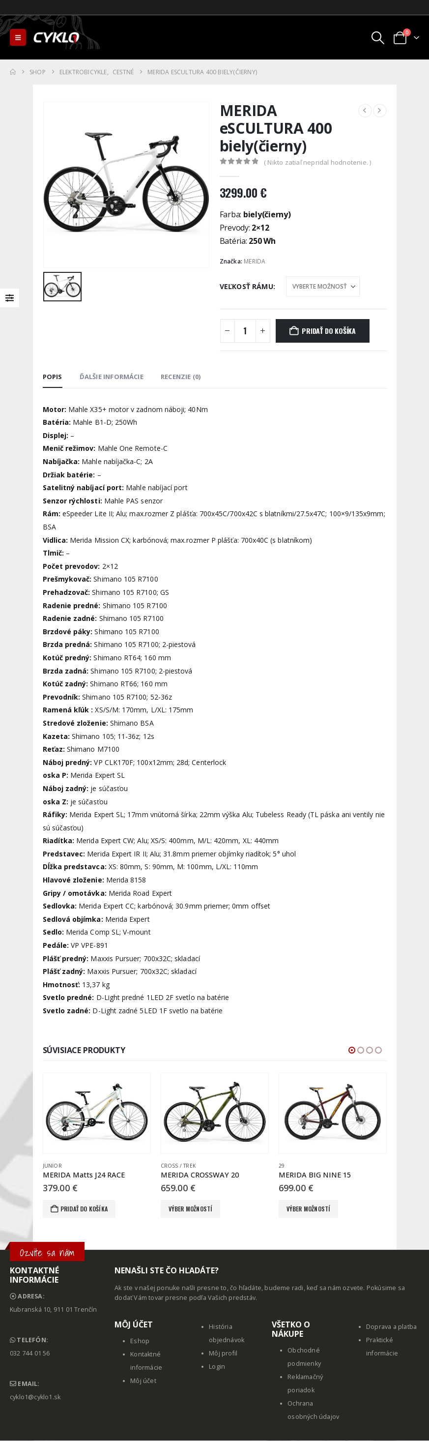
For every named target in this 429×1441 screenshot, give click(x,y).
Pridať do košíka (329, 330)
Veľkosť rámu (246, 286)
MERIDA (254, 261)
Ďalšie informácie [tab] (111, 376)
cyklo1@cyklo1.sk (35, 1397)
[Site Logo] (57, 37)
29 (282, 1165)
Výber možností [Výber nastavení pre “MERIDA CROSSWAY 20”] (191, 1209)
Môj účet (143, 1381)
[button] (18, 37)
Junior (52, 1165)
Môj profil (223, 1354)
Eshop (139, 1341)
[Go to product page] (96, 1113)
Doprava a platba (391, 1327)
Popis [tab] (52, 376)
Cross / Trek (178, 1165)
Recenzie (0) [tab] (180, 376)
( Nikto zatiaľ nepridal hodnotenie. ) (317, 162)
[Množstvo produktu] (245, 331)
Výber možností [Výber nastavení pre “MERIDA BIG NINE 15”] (308, 1209)
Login (217, 1367)
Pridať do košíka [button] (84, 1209)
